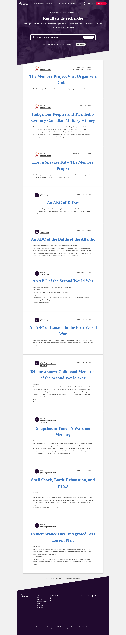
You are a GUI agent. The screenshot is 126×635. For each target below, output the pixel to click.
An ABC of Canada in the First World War (63, 330)
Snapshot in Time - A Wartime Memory (63, 431)
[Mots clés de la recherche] (51, 37)
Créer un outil (89, 3)
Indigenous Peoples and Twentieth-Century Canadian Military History (63, 117)
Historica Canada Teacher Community (48, 364)
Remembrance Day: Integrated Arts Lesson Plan (63, 537)
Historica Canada (45, 69)
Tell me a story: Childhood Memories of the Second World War (63, 374)
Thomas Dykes (44, 196)
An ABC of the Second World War (63, 281)
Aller (88, 37)
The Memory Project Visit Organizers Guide (63, 79)
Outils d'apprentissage (39, 3)
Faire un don (101, 3)
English (80, 3)
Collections (49, 3)
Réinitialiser (81, 44)
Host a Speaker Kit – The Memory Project (63, 165)
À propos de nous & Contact (41, 602)
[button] (25, 3)
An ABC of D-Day (63, 202)
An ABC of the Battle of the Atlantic (63, 239)
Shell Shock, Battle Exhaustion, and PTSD (63, 483)
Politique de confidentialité (40, 606)
